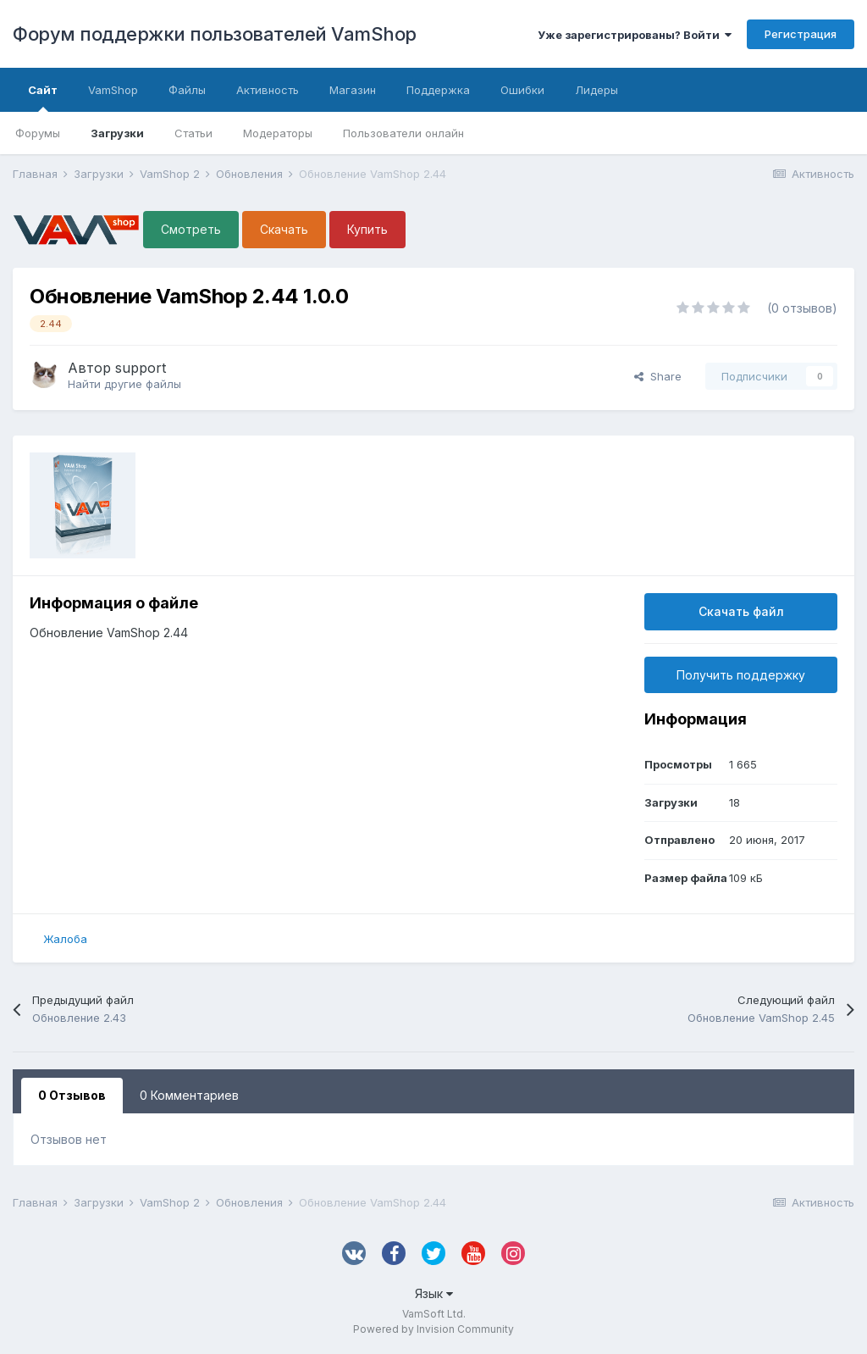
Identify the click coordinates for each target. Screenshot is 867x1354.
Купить (367, 229)
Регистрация (801, 34)
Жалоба (65, 939)
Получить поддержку (740, 675)
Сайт (43, 97)
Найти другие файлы (124, 384)
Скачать (284, 229)
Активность (267, 90)
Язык (434, 1293)
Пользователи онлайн (403, 133)
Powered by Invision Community (433, 1329)
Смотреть (191, 229)
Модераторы (277, 133)
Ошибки (522, 90)
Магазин (352, 90)
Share (658, 376)
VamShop (113, 90)
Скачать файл (741, 611)
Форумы (37, 133)
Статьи (193, 133)
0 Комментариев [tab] (189, 1095)
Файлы (187, 90)
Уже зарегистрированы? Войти (635, 35)
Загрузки (117, 133)
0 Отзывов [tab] (72, 1095)
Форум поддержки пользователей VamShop (215, 34)
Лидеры (596, 90)
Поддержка (438, 90)
